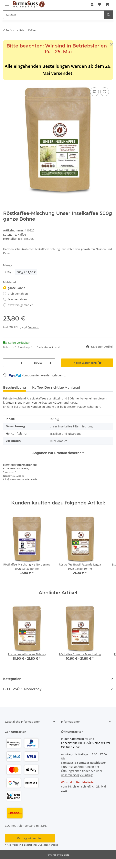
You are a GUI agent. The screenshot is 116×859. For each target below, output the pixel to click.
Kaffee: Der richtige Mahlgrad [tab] (56, 387)
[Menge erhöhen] (50, 363)
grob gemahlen (18, 293)
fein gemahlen (17, 299)
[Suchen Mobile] (53, 14)
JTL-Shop (64, 854)
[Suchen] (108, 14)
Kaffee (22, 234)
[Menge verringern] (7, 363)
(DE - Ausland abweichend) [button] (45, 347)
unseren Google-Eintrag (76, 775)
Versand (33, 327)
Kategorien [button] (12, 679)
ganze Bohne (16, 288)
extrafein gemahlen (21, 305)
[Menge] (21, 363)
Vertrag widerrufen (30, 838)
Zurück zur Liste (15, 30)
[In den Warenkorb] (6, 82)
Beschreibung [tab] (14, 387)
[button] (92, 4)
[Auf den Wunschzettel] (104, 91)
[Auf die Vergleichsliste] (94, 91)
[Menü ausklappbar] (7, 2)
